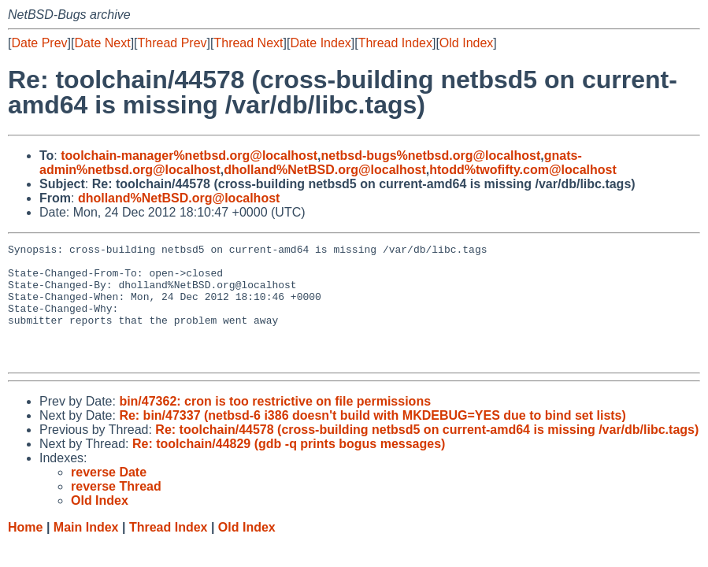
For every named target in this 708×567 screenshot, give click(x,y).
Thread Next (248, 43)
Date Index (320, 43)
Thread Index (395, 43)
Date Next (102, 43)
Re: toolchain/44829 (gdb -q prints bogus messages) (288, 467)
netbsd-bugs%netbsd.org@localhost (431, 155)
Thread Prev (172, 43)
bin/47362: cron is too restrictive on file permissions (275, 425)
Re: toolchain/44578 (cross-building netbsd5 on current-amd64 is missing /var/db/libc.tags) (427, 453)
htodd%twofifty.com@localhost (523, 169)
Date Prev (39, 43)
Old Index (466, 43)
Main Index (86, 551)
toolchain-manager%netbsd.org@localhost (189, 155)
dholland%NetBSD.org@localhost (325, 169)
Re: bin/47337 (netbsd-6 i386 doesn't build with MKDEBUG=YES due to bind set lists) (372, 439)
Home (25, 551)
